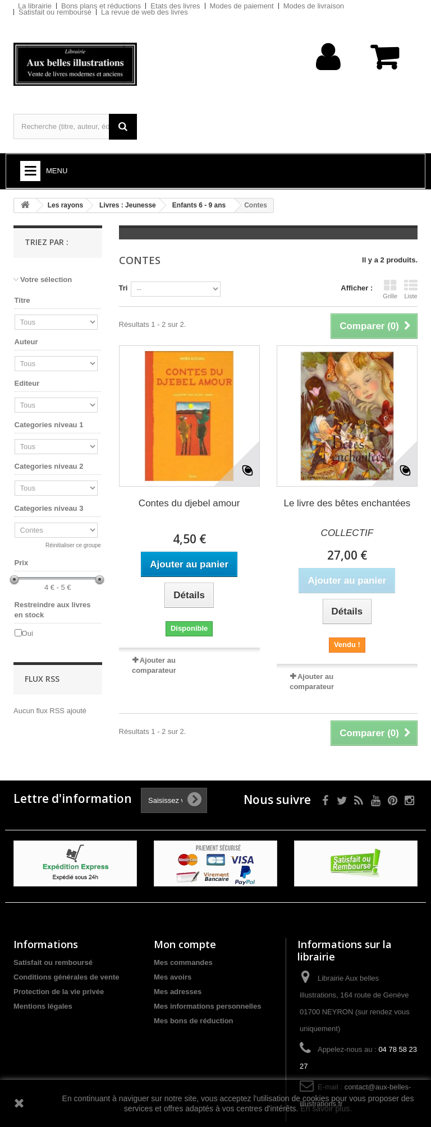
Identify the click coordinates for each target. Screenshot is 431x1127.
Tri (123, 288)
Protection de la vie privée (58, 991)
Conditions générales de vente (66, 977)
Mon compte (185, 944)
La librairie (35, 6)
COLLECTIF (347, 533)
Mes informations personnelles (207, 1006)
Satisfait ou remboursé (55, 12)
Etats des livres (175, 6)
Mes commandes (183, 962)
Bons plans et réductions (101, 6)
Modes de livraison (313, 6)
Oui (27, 633)
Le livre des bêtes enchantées (346, 503)
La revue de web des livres (144, 12)
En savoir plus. (326, 1108)
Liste (411, 289)
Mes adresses (177, 991)
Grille (390, 289)
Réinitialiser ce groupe (73, 545)
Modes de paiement (242, 6)
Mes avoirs (172, 977)
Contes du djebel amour (189, 503)
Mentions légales (42, 1006)
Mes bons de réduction (193, 1021)
